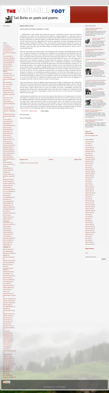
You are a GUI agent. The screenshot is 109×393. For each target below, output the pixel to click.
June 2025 (88, 145)
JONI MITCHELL (7, 205)
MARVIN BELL (6, 244)
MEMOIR (5, 255)
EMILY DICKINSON (8, 153)
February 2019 (89, 244)
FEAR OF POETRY (8, 164)
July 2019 (87, 236)
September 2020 (89, 210)
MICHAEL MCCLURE (8, 260)
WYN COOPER (7, 375)
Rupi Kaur (5, 331)
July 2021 (87, 196)
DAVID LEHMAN (7, 133)
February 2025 (89, 147)
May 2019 (87, 238)
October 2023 (88, 161)
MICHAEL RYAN (7, 264)
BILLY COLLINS (7, 84)
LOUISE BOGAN (7, 232)
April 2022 (87, 183)
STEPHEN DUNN (7, 339)
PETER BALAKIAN (7, 285)
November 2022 (89, 173)
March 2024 (88, 155)
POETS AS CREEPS (8, 302)
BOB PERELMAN (7, 90)
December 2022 (89, 171)
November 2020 (89, 206)
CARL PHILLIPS (7, 97)
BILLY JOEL (6, 86)
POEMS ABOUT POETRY (9, 295)
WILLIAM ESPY (7, 371)
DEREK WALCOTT (8, 139)
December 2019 (89, 226)
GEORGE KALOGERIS (9, 176)
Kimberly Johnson (7, 217)
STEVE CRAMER (7, 341)
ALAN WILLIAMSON (8, 58)
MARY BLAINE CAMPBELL (6, 246)
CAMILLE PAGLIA (7, 92)
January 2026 (88, 141)
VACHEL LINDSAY (7, 362)
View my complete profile (91, 135)
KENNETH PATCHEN (8, 213)
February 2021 (89, 200)
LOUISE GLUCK (7, 234)
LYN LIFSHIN (6, 236)
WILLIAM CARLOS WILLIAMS (7, 368)
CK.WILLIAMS (6, 119)
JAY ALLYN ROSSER (8, 191)
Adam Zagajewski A (8, 49)
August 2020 (88, 212)
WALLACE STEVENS (8, 364)
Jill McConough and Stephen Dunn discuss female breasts (94, 29)
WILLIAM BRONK (7, 366)
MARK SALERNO (7, 240)
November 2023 (89, 159)
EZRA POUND (6, 162)
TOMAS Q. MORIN (7, 358)
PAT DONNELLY (7, 273)
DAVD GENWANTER (8, 125)
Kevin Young (6, 215)
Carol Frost (5, 99)
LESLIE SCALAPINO (8, 224)
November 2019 (89, 228)
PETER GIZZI (6, 289)
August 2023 (88, 163)
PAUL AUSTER (7, 277)
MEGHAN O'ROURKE (8, 253)
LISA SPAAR (6, 228)
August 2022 (88, 177)
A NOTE (5, 45)
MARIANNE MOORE (8, 238)
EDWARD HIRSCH (7, 149)
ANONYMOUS (6, 73)
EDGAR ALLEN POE (8, 145)
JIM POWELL (6, 199)
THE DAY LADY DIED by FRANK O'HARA (98, 39)
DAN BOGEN (6, 123)
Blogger (63, 386)
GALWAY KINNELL (7, 174)
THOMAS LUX (6, 356)
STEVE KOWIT (7, 343)
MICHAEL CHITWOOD (8, 257)
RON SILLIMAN (7, 321)
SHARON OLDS (7, 335)
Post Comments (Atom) (32, 163)
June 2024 (88, 153)
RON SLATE (6, 323)
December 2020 (89, 204)
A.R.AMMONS (6, 47)
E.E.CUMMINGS (7, 143)
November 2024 (89, 151)
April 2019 (87, 240)
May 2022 (87, 181)
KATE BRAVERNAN (8, 209)
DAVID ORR (6, 135)
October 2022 (88, 175)
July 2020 (87, 214)
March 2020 (88, 222)
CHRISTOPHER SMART (9, 116)
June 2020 (88, 216)
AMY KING (5, 68)
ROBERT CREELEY (8, 314)
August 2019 (88, 234)
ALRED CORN (6, 64)
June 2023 (88, 165)
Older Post (78, 159)
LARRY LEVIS (6, 219)
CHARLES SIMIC (7, 109)
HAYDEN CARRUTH (8, 183)
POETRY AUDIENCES (8, 298)
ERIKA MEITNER (7, 157)
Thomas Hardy (6, 354)
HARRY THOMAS (7, 181)
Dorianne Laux (6, 141)
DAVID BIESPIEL (7, 129)
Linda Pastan (6, 226)
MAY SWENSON (7, 251)
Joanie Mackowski (7, 201)
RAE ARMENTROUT (8, 306)
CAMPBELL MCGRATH (9, 94)
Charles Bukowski (7, 107)
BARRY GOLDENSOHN (9, 79)
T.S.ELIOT (5, 349)
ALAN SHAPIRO (7, 56)
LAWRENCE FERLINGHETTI (7, 221)
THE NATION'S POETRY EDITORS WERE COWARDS (94, 120)
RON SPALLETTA (7, 325)
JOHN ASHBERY (7, 203)
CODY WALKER (7, 121)
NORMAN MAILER (7, 271)
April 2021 (87, 198)
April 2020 (87, 220)
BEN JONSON (6, 82)
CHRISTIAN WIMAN (8, 114)
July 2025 (87, 143)
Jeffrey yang (6, 195)
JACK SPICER (6, 187)
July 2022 (87, 179)
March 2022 (88, 185)
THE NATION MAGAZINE (9, 350)
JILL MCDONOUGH (8, 197)
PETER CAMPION (7, 287)
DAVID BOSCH (7, 131)
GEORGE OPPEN (7, 179)
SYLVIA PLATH (7, 345)
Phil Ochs (5, 291)
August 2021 (88, 194)
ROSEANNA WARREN (8, 327)
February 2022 (89, 187)
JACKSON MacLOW (8, 189)
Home (51, 159)
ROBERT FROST (7, 316)
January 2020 (88, 224)
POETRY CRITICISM (8, 300)
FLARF (4, 166)
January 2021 (88, 202)
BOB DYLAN (6, 88)
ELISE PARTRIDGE (8, 151)
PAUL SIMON (6, 283)
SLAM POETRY (7, 337)
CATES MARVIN (7, 101)
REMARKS (5, 308)
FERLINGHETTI (96, 69)
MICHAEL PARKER (8, 262)
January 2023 (88, 169)
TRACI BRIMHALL (7, 360)
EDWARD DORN (7, 147)
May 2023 (87, 167)
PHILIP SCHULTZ (7, 293)
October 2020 (88, 208)
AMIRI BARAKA (7, 66)
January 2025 (88, 149)
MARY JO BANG (7, 249)
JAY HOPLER (6, 193)
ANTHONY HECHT (8, 75)
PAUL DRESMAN (7, 281)
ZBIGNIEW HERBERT (8, 377)
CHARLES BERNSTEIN (9, 103)
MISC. (4, 266)
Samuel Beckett (7, 333)
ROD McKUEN (6, 317)
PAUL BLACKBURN (8, 279)
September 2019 (89, 232)
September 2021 (89, 192)
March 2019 (88, 242)
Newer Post (24, 159)
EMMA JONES (6, 155)
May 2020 (87, 218)
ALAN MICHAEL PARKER (9, 53)
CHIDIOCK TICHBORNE (9, 111)
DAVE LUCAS (6, 127)
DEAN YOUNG (6, 137)
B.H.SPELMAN (6, 77)
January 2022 (88, 189)
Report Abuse (89, 248)
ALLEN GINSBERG (8, 62)
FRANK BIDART (7, 168)
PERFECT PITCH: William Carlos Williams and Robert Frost (93, 110)
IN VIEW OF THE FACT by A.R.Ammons (95, 80)
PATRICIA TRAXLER (8, 275)
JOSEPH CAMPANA (8, 207)
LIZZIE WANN (6, 230)
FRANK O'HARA (7, 170)
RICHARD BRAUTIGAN (9, 310)
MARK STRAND (7, 242)
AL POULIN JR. (7, 51)
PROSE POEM (6, 304)
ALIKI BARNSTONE (8, 60)
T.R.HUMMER (6, 347)
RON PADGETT (7, 319)
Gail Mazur (5, 172)
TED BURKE (90, 133)
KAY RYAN (5, 211)
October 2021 (88, 191)
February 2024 (89, 157)
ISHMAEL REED (7, 185)
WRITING (5, 373)
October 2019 (88, 230)
